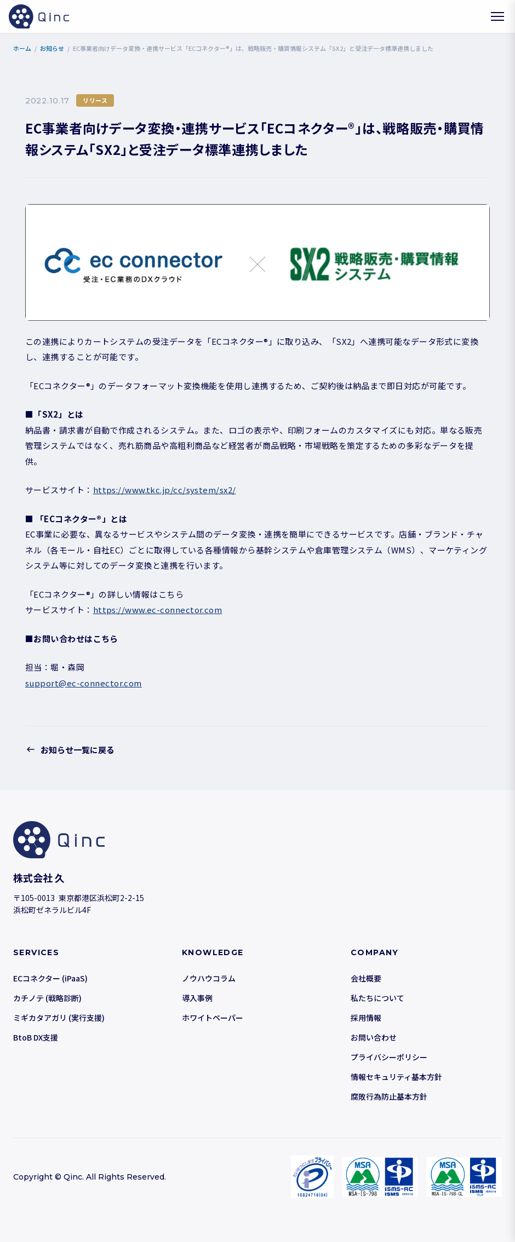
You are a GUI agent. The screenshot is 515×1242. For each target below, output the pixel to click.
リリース (95, 100)
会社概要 (366, 978)
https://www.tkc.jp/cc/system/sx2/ (164, 489)
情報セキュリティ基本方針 (396, 1076)
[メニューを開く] (497, 16)
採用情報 (366, 1017)
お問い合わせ (374, 1037)
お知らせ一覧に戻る (70, 749)
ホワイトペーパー (212, 1017)
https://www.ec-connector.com (157, 609)
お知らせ (52, 48)
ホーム (22, 48)
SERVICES (36, 952)
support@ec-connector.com (83, 683)
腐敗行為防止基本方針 (389, 1096)
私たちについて (377, 997)
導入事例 (197, 997)
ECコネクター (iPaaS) (50, 978)
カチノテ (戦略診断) (47, 997)
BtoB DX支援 (35, 1037)
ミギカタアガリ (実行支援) (59, 1017)
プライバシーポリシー (389, 1057)
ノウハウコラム (209, 978)
